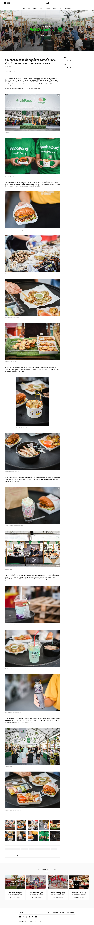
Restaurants (26, 8)
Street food (24, 849)
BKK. (21, 912)
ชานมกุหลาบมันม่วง (47, 575)
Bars (41, 8)
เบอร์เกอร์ (41, 182)
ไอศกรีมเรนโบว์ (30, 479)
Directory (68, 8)
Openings (18, 897)
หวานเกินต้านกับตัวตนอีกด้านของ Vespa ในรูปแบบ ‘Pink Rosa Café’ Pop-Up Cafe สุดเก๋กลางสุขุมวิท (15, 895)
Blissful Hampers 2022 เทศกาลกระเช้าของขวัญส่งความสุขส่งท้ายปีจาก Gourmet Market (36, 895)
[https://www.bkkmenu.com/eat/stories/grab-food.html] (17, 855)
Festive (39, 897)
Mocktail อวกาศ (9, 581)
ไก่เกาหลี (28, 367)
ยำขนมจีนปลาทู (43, 369)
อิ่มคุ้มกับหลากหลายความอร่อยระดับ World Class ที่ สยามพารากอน (79, 894)
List (61, 8)
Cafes (34, 8)
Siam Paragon (82, 897)
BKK (8, 3)
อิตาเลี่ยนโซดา (38, 577)
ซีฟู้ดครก (55, 184)
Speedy (53, 849)
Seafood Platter (46, 849)
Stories (48, 8)
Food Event (61, 897)
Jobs (49, 912)
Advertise (55, 912)
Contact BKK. (71, 912)
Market (31, 849)
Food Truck (9, 849)
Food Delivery (13, 57)
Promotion (17, 849)
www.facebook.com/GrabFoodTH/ (23, 722)
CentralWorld (8, 66)
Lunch (38, 849)
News (54, 8)
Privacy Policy (39, 921)
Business (62, 912)
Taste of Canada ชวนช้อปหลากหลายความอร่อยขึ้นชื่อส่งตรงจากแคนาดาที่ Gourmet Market (57, 895)
